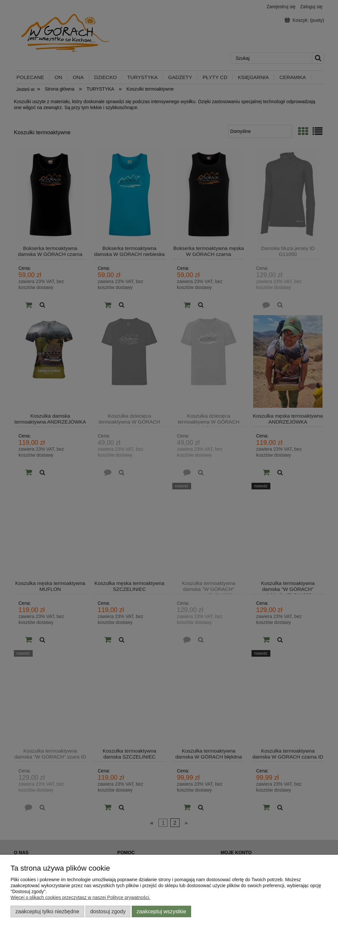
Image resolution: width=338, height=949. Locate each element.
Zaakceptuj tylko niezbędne (47, 911)
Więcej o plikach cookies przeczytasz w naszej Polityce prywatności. (80, 897)
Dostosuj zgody (107, 911)
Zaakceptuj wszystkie (161, 911)
